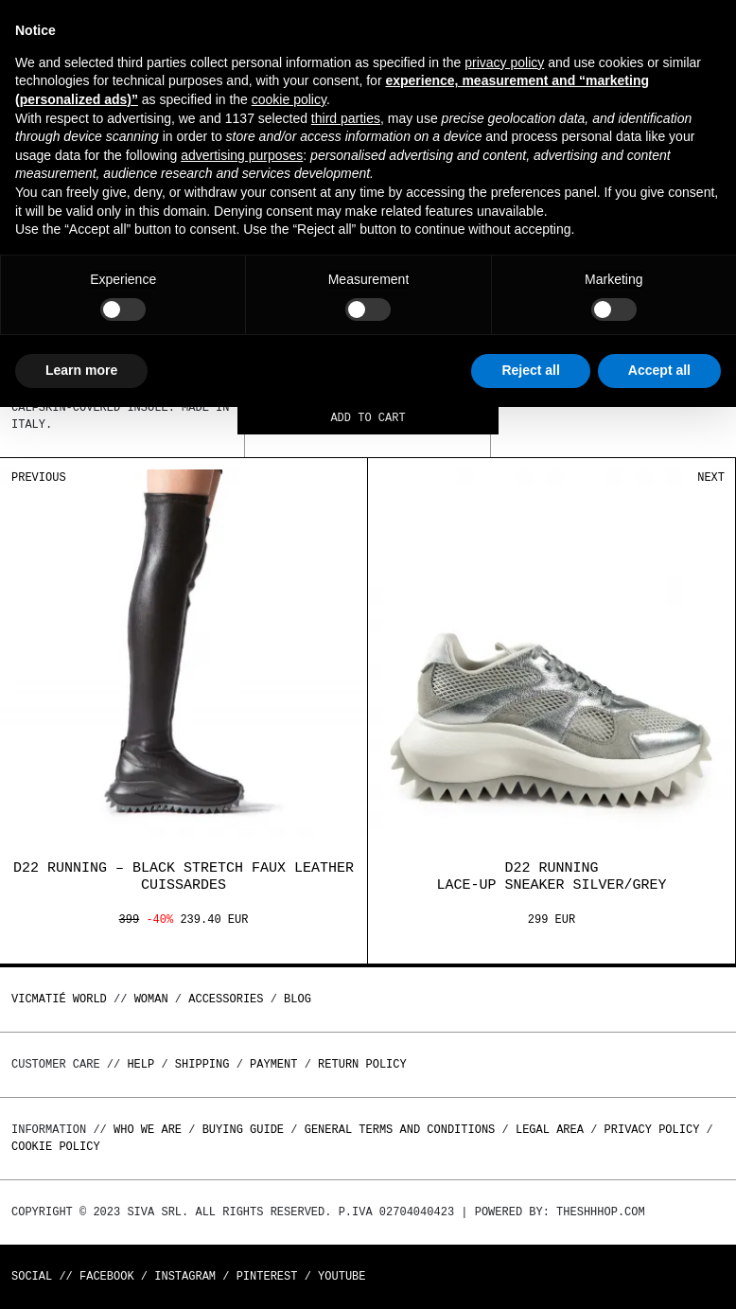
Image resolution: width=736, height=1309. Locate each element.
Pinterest (267, 1276)
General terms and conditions (400, 1130)
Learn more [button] (81, 370)
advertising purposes (242, 155)
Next (711, 477)
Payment (273, 1064)
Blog (297, 999)
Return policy (362, 1064)
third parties (345, 118)
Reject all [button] (530, 370)
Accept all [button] (659, 370)
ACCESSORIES (225, 999)
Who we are (148, 1130)
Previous (38, 477)
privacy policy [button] (504, 62)
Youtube (341, 1276)
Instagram (185, 1276)
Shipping (202, 1064)
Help (140, 1064)
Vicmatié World (59, 999)
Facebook (106, 1276)
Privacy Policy (652, 1130)
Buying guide (243, 1130)
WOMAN (151, 999)
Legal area (550, 1130)
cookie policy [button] (289, 99)
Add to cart (367, 419)
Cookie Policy (55, 1147)
